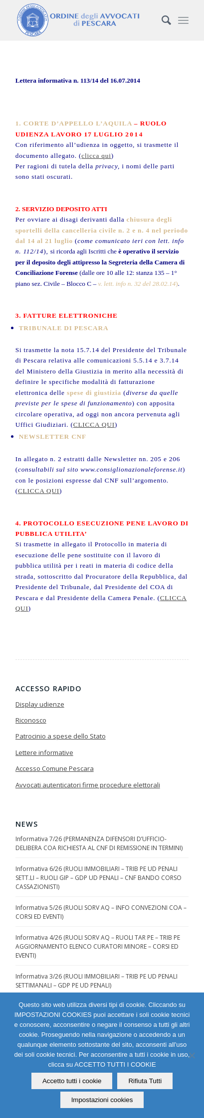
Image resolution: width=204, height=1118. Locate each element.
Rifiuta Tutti (145, 1081)
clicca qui (96, 155)
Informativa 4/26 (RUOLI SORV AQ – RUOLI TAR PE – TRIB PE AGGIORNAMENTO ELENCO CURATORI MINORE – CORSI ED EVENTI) (97, 946)
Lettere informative (44, 752)
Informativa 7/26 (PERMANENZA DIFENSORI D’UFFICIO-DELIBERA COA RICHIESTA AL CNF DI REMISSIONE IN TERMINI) (99, 843)
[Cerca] (161, 20)
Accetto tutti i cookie (72, 1081)
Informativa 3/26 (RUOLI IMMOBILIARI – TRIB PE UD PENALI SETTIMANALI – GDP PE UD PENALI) (96, 981)
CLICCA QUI (94, 424)
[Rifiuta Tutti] (192, 1055)
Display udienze (39, 704)
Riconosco (30, 720)
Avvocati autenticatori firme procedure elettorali (87, 784)
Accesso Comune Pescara (54, 768)
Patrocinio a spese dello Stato (60, 736)
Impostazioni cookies (102, 1100)
